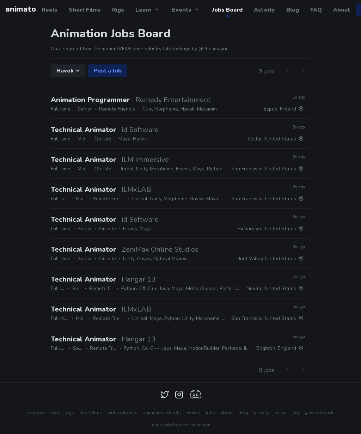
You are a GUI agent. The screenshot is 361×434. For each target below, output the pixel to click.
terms (281, 412)
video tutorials (122, 412)
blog (243, 412)
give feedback (319, 412)
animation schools (162, 412)
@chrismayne (213, 48)
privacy (261, 412)
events (193, 412)
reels (55, 412)
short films (91, 412)
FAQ (316, 10)
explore (36, 412)
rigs (70, 412)
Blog (292, 10)
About (341, 10)
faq (295, 412)
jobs (210, 412)
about (227, 412)
